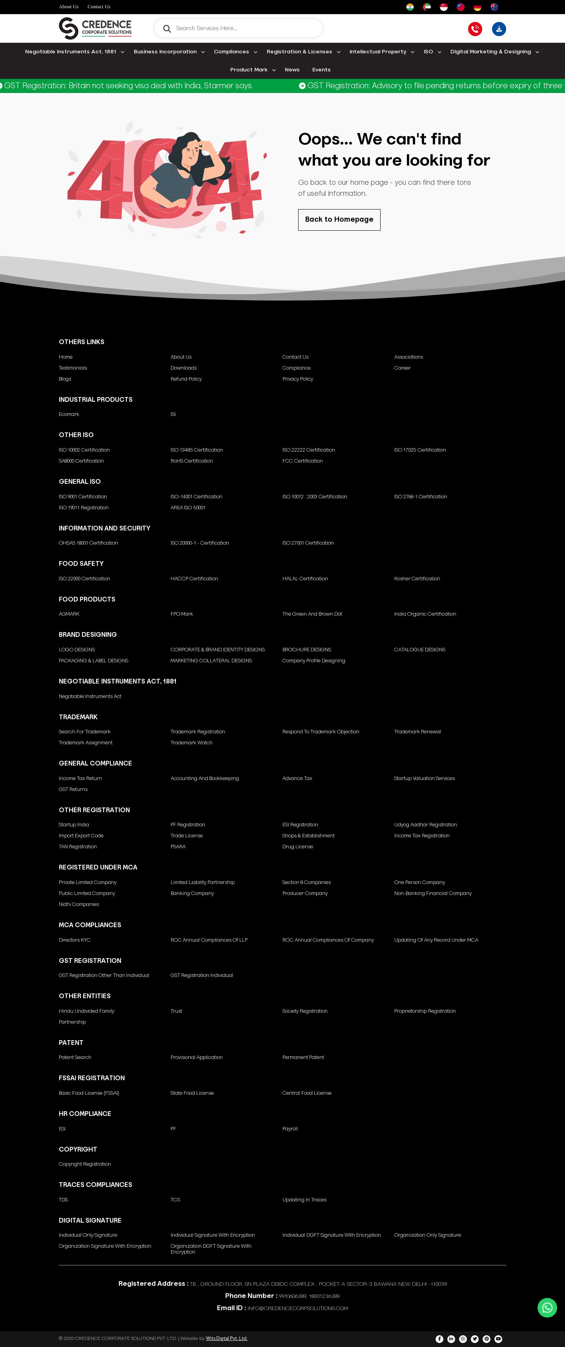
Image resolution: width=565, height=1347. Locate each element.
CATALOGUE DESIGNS (419, 650)
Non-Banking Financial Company (433, 893)
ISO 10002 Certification (84, 450)
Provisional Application (197, 1057)
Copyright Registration (85, 1164)
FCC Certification (302, 461)
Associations (408, 357)
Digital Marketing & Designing (490, 52)
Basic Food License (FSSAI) (89, 1093)
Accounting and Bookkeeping (205, 778)
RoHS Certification (192, 461)
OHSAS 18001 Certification (88, 543)
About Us (68, 6)
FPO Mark (182, 614)
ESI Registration (300, 825)
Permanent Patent (303, 1057)
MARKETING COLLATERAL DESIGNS (211, 660)
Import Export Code (81, 835)
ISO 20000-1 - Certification (200, 543)
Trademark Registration (198, 732)
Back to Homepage (339, 219)
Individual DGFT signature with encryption (331, 1235)
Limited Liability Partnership (203, 882)
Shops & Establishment (308, 835)
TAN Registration (78, 846)
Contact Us (98, 6)
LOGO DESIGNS (77, 650)
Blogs (65, 379)
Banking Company (192, 893)
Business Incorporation (165, 52)
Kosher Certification (417, 578)
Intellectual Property (378, 52)
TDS (63, 1200)
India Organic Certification (425, 614)
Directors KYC (75, 940)
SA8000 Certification (81, 461)
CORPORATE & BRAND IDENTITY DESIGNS (218, 650)
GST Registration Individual (202, 975)
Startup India (74, 825)
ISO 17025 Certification (420, 450)
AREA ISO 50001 (188, 507)
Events (321, 70)
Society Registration (305, 1011)
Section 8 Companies (306, 882)
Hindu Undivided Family (86, 1011)
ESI (62, 1129)
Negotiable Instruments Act (90, 696)
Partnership (72, 1022)
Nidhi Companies (79, 904)
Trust (176, 1011)
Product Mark (249, 70)
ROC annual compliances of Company (328, 940)
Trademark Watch (192, 742)
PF (173, 1129)
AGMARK (69, 614)
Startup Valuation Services (424, 778)
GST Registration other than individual (104, 975)
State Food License (192, 1093)
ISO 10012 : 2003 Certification (314, 496)
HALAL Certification (305, 578)
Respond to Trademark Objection (320, 732)
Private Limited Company (88, 882)
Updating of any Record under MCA (436, 940)
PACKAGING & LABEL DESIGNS (93, 660)
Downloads (184, 368)
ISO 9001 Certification (83, 496)
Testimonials (73, 368)
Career (402, 368)
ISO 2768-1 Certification (420, 496)
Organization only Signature (427, 1235)
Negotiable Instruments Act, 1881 (70, 52)
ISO (428, 52)
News (292, 70)
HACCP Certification (194, 578)
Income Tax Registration (422, 835)
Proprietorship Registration (425, 1011)
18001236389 (324, 1296)
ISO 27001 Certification (308, 543)
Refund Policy (186, 379)
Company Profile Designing (313, 660)
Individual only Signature (88, 1235)
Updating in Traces (304, 1200)
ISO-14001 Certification (196, 496)
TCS (175, 1200)
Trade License (187, 835)
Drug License (297, 846)
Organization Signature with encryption (105, 1246)
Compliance (296, 368)
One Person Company (419, 882)
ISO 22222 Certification (308, 450)
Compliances (231, 52)
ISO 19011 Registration (84, 507)
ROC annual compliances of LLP (209, 940)
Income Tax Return (80, 778)
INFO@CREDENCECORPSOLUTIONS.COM (298, 1308)
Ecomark (69, 414)
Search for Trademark (85, 732)
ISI (173, 414)
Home (66, 357)
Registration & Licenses (299, 52)
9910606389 (292, 1296)
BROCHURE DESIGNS (306, 650)
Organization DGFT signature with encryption (211, 1249)
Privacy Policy (297, 379)
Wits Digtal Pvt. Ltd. (227, 1338)
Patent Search (75, 1057)
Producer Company (305, 893)
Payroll (290, 1129)
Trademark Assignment (86, 742)
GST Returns (73, 789)
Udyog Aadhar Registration (425, 825)
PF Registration (188, 825)
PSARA (178, 846)
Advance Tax (297, 778)
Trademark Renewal (417, 732)
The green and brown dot (312, 614)
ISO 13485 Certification (197, 450)
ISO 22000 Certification (84, 578)
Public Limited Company (87, 893)
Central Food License (307, 1093)
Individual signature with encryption (213, 1235)
